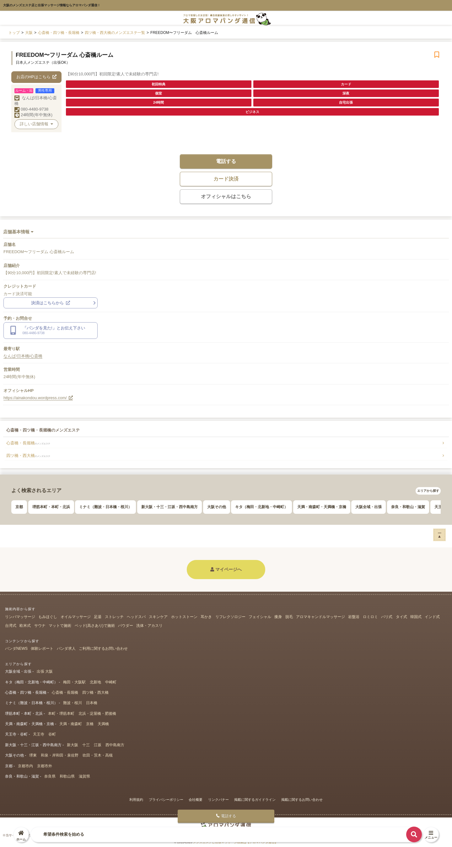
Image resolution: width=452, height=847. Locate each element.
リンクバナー (218, 799)
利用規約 (136, 799)
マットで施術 (60, 625)
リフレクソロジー (230, 617)
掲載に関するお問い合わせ (302, 799)
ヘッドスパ (136, 617)
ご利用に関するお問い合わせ (103, 648)
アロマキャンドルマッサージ (320, 617)
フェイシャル (260, 617)
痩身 (278, 617)
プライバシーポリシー (166, 799)
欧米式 (25, 625)
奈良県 (50, 776)
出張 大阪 (45, 671)
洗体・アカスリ (149, 625)
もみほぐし (47, 617)
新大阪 (72, 745)
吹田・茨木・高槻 (98, 755)
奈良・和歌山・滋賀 (408, 507)
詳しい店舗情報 (36, 124)
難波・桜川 (72, 703)
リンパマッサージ (20, 617)
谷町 (52, 734)
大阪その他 (216, 507)
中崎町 (110, 682)
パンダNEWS (16, 648)
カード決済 (226, 179)
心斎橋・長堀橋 (28, 443)
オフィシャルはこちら (226, 196)
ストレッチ (114, 617)
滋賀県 (84, 776)
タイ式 (401, 617)
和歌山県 (67, 776)
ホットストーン (184, 617)
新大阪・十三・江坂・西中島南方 (169, 507)
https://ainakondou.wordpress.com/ (38, 397)
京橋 (90, 724)
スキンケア (158, 617)
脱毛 (289, 617)
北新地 (95, 682)
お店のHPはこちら (36, 76)
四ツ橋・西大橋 (28, 455)
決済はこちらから (50, 303)
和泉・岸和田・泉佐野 (59, 755)
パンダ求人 (66, 648)
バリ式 (386, 617)
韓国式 (416, 617)
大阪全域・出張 (368, 507)
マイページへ (226, 569)
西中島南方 (114, 745)
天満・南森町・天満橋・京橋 (321, 507)
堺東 (33, 755)
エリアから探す (428, 490)
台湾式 (10, 625)
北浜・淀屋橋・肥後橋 (97, 713)
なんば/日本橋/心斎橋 (22, 356)
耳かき (206, 617)
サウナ (40, 625)
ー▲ (440, 535)
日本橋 (91, 703)
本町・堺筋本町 (61, 713)
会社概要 (195, 799)
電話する (226, 161)
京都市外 (44, 766)
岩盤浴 (353, 617)
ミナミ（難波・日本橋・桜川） (105, 507)
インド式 (432, 617)
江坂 (97, 745)
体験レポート (42, 648)
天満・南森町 (70, 724)
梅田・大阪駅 (74, 682)
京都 (19, 507)
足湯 (97, 617)
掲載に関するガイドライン (255, 799)
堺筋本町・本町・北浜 (51, 507)
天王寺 (38, 734)
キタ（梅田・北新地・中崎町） (261, 507)
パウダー (125, 625)
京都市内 (25, 766)
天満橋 (103, 724)
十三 (86, 745)
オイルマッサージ (76, 617)
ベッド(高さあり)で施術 (95, 625)
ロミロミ (370, 617)
